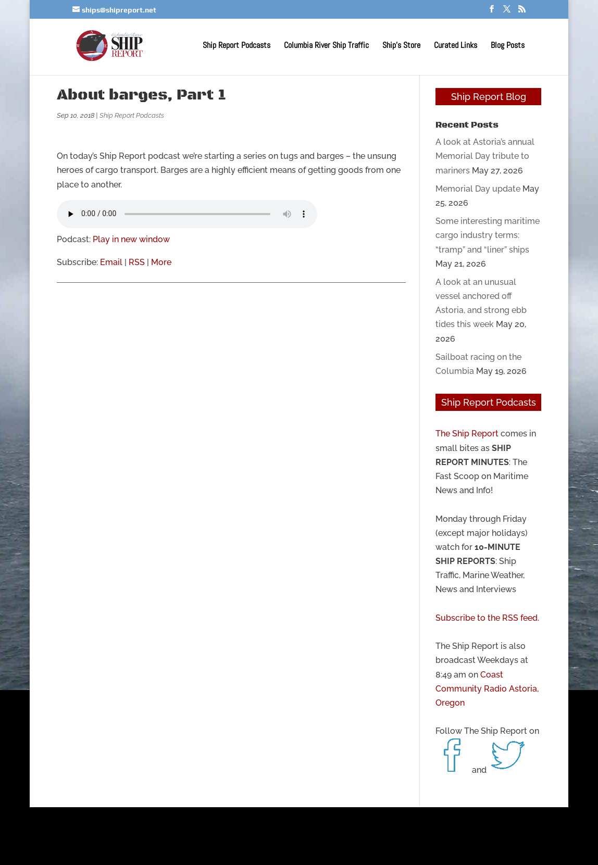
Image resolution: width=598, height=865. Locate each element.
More (161, 262)
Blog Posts (508, 46)
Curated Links (455, 46)
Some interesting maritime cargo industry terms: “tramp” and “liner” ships (487, 235)
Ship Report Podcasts (236, 46)
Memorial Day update (477, 189)
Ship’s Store (401, 46)
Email (111, 262)
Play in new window (131, 239)
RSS (137, 262)
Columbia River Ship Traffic (326, 46)
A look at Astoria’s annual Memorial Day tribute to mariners (484, 156)
